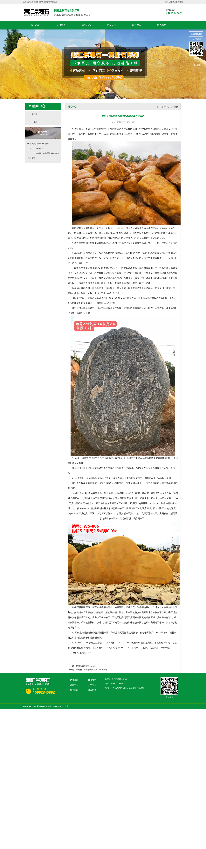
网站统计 (66, 706)
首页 (158, 107)
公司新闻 (32, 114)
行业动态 (32, 122)
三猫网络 (57, 706)
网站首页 (35, 25)
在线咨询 (197, 39)
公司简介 (61, 25)
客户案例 (136, 25)
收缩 (185, 44)
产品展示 (111, 25)
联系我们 (179, 2)
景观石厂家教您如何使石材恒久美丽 (91, 669)
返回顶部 (196, 65)
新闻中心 (86, 25)
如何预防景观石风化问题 (87, 666)
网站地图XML (170, 2)
